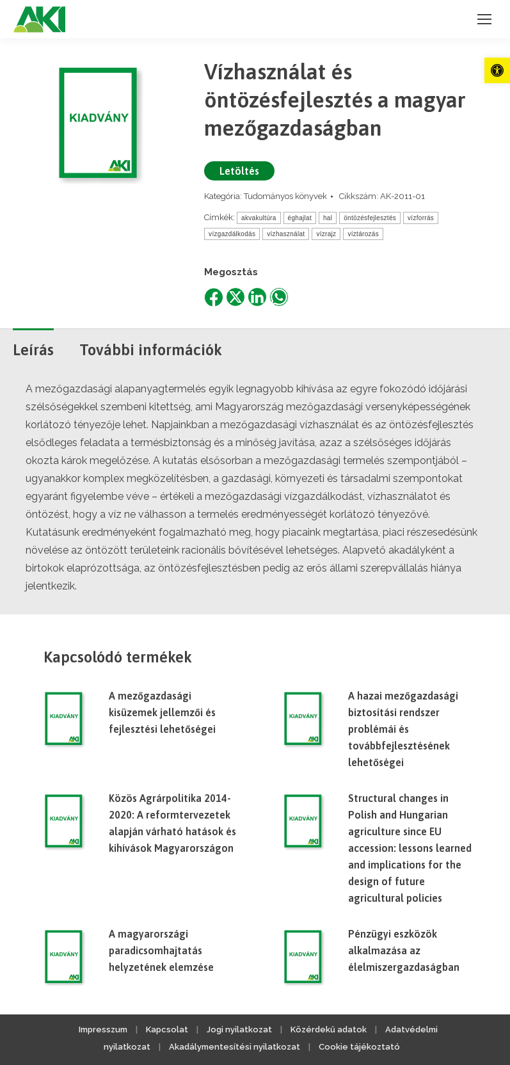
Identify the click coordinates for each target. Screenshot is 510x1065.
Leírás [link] (33, 349)
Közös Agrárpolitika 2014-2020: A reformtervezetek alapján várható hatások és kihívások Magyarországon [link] (172, 823)
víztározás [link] (363, 233)
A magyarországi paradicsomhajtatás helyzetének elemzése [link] (161, 950)
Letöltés (239, 171)
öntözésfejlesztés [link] (370, 217)
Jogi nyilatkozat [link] (239, 1029)
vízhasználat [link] (286, 233)
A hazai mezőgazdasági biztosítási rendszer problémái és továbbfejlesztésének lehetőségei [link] (403, 729)
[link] (497, 70)
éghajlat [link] (300, 217)
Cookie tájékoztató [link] (359, 1047)
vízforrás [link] (421, 217)
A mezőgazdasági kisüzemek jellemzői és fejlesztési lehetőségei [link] (162, 712)
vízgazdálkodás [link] (232, 233)
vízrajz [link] (326, 233)
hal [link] (327, 217)
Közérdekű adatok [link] (329, 1029)
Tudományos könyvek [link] (285, 196)
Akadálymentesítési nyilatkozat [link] (234, 1047)
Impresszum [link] (103, 1029)
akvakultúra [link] (258, 217)
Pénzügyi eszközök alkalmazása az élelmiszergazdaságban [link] (403, 950)
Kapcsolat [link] (167, 1029)
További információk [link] (150, 349)
